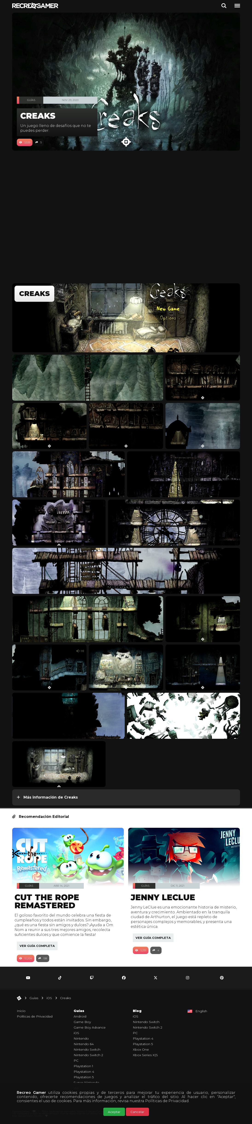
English (201, 1011)
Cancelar (137, 1112)
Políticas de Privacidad (167, 1101)
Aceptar (114, 1112)
